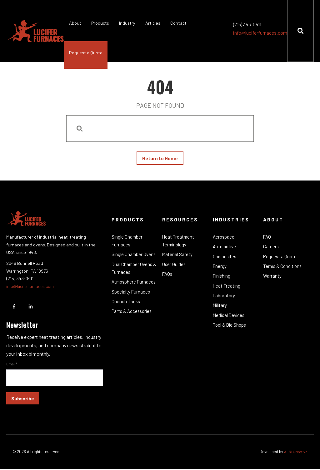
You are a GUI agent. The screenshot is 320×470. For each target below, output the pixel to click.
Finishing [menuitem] (222, 278)
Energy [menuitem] (220, 268)
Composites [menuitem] (225, 258)
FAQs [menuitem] (167, 276)
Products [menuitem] (100, 23)
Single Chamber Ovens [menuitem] (134, 256)
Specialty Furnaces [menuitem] (131, 302)
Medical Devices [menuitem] (229, 319)
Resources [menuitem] (180, 221)
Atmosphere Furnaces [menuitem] (124, 288)
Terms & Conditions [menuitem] (283, 268)
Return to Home (160, 159)
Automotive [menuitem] (225, 248)
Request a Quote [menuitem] (85, 52)
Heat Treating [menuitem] (227, 288)
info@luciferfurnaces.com (260, 33)
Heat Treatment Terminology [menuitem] (178, 242)
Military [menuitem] (220, 308)
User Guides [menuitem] (174, 266)
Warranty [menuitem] (272, 278)
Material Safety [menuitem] (177, 256)
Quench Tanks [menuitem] (126, 312)
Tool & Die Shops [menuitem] (230, 329)
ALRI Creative (296, 452)
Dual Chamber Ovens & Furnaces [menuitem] (132, 270)
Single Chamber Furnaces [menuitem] (127, 242)
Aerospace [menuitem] (224, 238)
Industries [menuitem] (231, 221)
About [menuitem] (75, 23)
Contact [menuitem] (178, 23)
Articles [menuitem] (152, 23)
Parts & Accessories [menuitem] (132, 323)
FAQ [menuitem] (267, 238)
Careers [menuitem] (271, 248)
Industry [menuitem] (127, 23)
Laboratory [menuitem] (224, 298)
